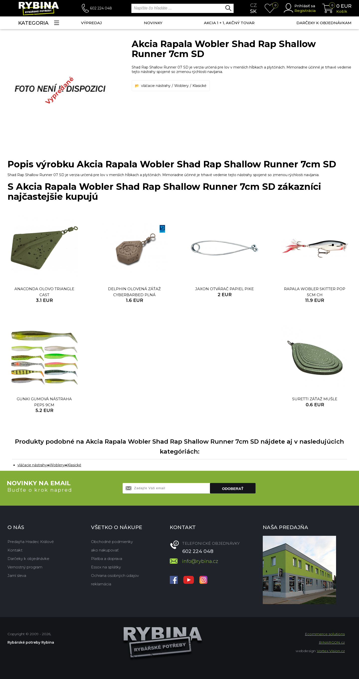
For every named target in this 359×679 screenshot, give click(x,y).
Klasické (199, 85)
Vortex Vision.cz (331, 651)
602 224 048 (101, 8)
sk (253, 11)
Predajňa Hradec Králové (30, 541)
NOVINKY (153, 22)
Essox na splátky (106, 567)
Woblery (181, 85)
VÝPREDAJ (91, 22)
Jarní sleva (16, 575)
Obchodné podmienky (112, 541)
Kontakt (14, 550)
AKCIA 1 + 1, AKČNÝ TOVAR (229, 22)
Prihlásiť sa (304, 5)
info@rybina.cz (200, 561)
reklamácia (101, 584)
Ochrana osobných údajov (115, 575)
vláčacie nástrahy (156, 85)
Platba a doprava (106, 558)
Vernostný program (24, 567)
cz (253, 5)
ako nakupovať (105, 550)
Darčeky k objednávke (28, 558)
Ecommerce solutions (325, 634)
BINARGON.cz (332, 642)
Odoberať (233, 488)
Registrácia (305, 10)
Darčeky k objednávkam (324, 22)
